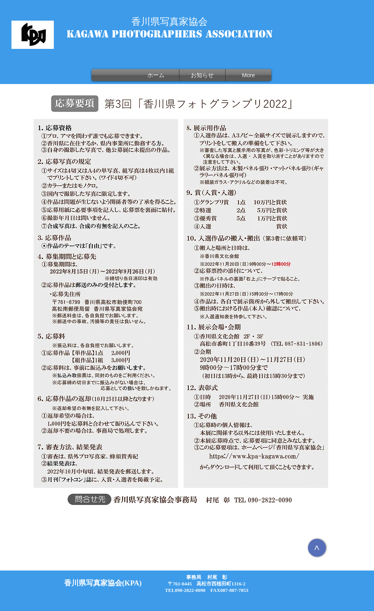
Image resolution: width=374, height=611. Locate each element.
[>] (317, 548)
